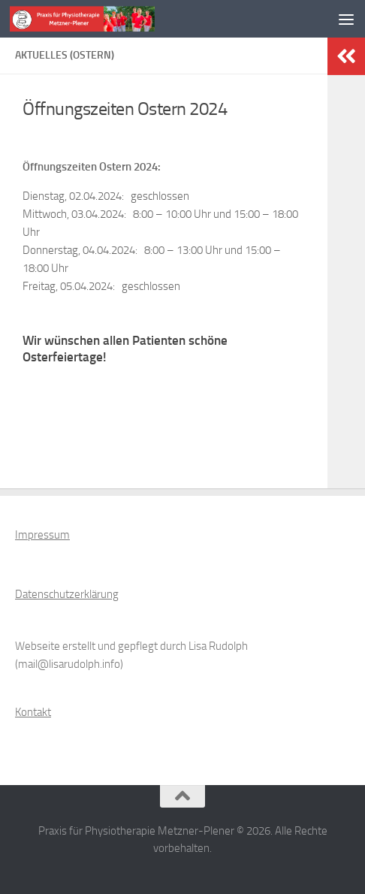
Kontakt (33, 712)
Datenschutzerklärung (67, 594)
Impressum (42, 535)
